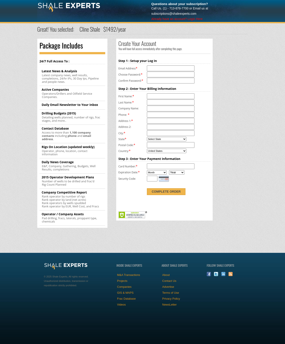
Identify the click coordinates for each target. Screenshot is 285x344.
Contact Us (169, 280)
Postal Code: (126, 145)
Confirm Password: (130, 81)
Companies (124, 286)
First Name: (125, 96)
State (121, 139)
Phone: (122, 115)
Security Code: (127, 179)
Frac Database (126, 298)
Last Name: (125, 102)
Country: (123, 151)
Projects (122, 280)
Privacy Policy (171, 298)
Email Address (127, 68)
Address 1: (124, 121)
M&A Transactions (128, 275)
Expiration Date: (128, 172)
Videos (121, 304)
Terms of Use (170, 292)
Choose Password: (129, 74)
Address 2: (124, 127)
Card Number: (127, 166)
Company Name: (128, 108)
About (166, 275)
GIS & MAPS (125, 292)
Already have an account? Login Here (177, 19)
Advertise (168, 286)
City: (121, 133)
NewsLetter (169, 304)
